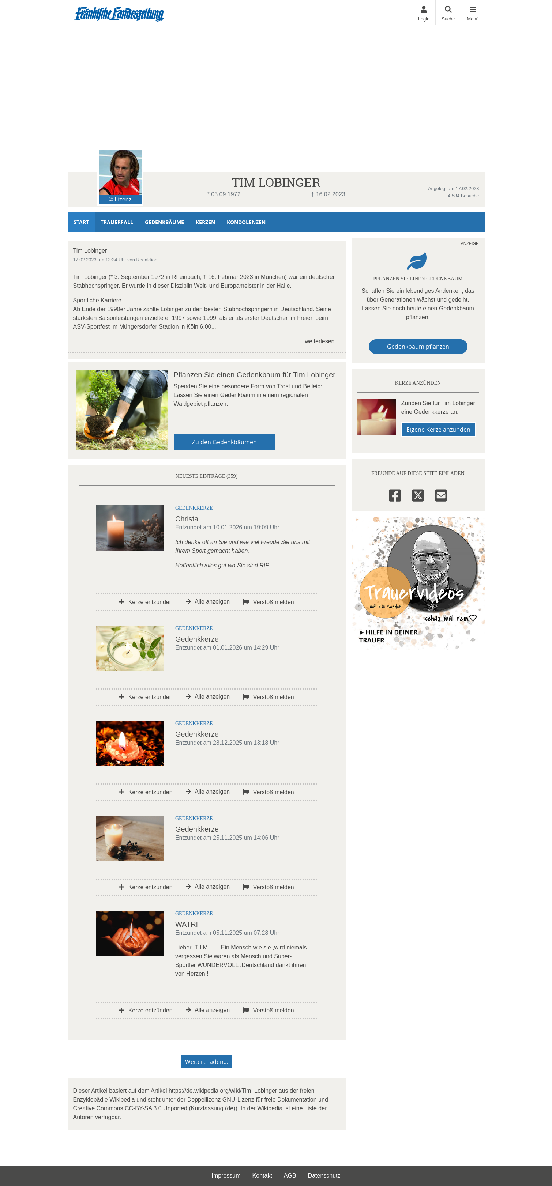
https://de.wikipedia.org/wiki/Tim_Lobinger (223, 1091)
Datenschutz (324, 1175)
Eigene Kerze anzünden (438, 430)
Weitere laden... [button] (206, 1062)
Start (81, 222)
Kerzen (205, 222)
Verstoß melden (268, 602)
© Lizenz (120, 199)
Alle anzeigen (208, 601)
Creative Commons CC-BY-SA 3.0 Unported (130, 1108)
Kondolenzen (246, 222)
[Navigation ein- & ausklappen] (472, 12)
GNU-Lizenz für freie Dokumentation (269, 1099)
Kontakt (262, 1175)
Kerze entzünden (145, 602)
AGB (290, 1175)
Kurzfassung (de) (213, 1108)
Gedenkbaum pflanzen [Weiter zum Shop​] (418, 347)
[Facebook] (395, 494)
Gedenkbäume (164, 222)
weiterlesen (320, 341)
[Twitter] (418, 494)
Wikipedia (122, 1099)
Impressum (225, 1175)
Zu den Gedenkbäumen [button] (224, 442)
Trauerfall (117, 222)
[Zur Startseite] (119, 13)
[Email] (441, 494)
